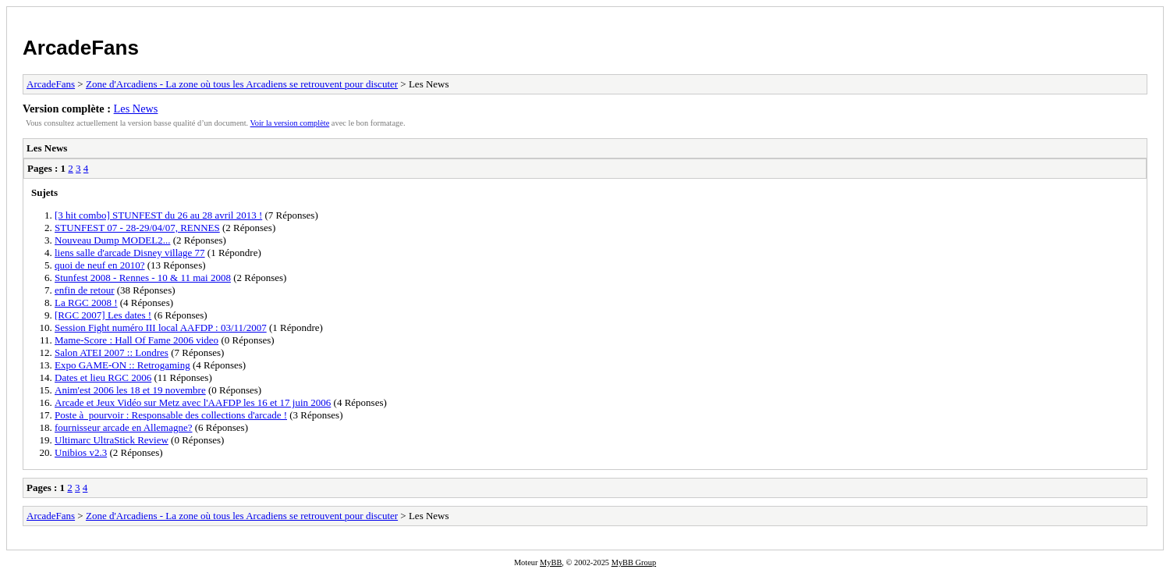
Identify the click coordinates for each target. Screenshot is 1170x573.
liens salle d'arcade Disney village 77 (130, 252)
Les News (136, 108)
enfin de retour (85, 290)
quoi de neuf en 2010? (100, 265)
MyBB (551, 562)
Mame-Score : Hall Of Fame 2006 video (136, 340)
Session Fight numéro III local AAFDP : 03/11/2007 (161, 327)
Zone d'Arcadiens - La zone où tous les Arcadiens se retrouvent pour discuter (242, 84)
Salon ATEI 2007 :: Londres (111, 352)
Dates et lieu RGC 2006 (103, 377)
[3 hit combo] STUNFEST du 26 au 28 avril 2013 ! (158, 215)
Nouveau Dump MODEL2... (112, 240)
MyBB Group (634, 562)
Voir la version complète (290, 123)
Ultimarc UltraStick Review (111, 440)
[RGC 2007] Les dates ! (103, 315)
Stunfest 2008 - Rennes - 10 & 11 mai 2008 (143, 277)
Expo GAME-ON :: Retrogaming (122, 365)
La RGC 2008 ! (86, 302)
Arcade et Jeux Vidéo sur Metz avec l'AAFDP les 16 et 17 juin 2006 (193, 402)
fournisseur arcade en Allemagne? (124, 427)
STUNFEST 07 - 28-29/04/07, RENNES (137, 227)
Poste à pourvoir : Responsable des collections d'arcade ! (171, 415)
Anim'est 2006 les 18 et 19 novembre (130, 390)
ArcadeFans (81, 47)
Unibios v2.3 (81, 452)
